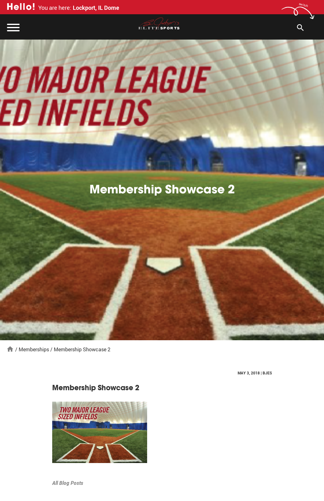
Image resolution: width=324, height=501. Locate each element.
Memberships (34, 349)
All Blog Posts (67, 482)
